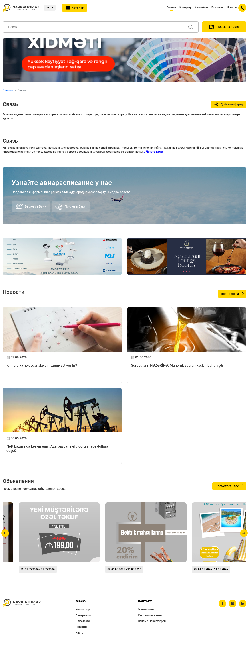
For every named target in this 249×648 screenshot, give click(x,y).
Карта (79, 632)
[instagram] (232, 603)
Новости (232, 7)
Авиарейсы (201, 7)
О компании (146, 609)
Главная (171, 7)
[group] (59, 539)
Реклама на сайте (150, 615)
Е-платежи (217, 7)
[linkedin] (242, 603)
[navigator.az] (22, 603)
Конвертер (185, 7)
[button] (5, 533)
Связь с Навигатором (152, 621)
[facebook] (222, 603)
